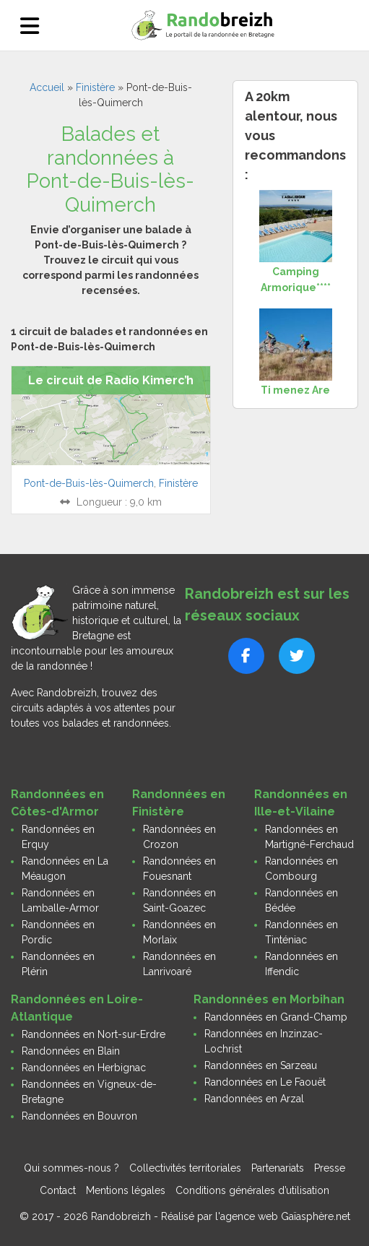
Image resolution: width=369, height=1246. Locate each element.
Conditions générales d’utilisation (252, 1190)
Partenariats (277, 1168)
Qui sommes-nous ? (71, 1168)
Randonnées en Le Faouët (265, 1082)
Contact (58, 1190)
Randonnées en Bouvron (79, 1116)
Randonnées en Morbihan (269, 999)
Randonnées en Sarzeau (260, 1065)
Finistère (95, 87)
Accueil (47, 87)
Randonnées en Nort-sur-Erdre (93, 1034)
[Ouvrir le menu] (29, 25)
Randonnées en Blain (71, 1051)
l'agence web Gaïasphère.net (282, 1216)
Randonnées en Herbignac (84, 1067)
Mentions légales (125, 1190)
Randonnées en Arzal (254, 1098)
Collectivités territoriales (185, 1168)
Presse (329, 1168)
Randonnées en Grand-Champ (275, 1017)
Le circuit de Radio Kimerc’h (111, 380)
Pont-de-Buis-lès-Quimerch (89, 483)
